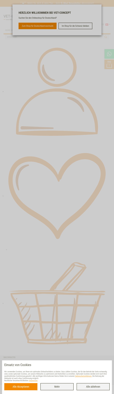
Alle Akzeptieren (21, 386)
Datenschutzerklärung (83, 376)
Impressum (33, 380)
